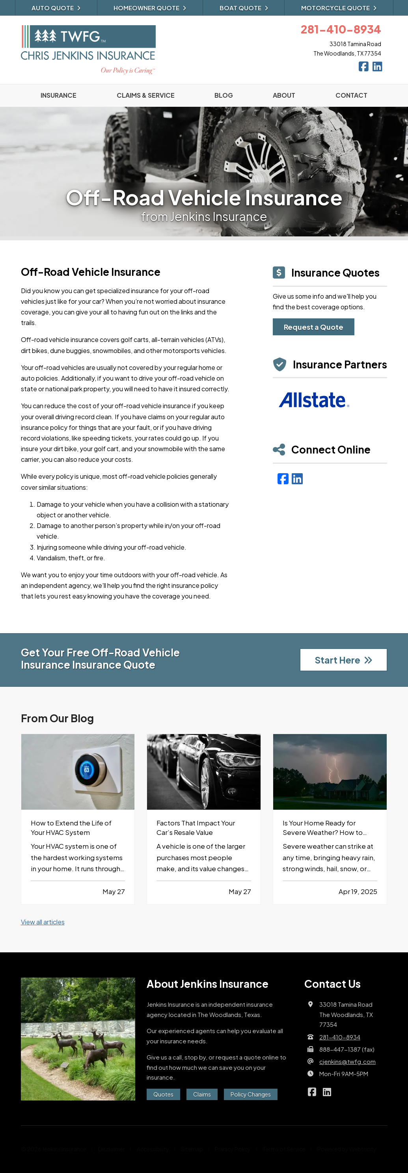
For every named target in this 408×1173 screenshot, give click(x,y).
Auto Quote (56, 7)
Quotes (163, 1094)
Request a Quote (313, 326)
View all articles (43, 922)
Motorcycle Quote (338, 7)
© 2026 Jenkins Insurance (53, 1149)
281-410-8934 (339, 1037)
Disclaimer (111, 1149)
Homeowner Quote (150, 7)
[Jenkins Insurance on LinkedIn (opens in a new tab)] (377, 67)
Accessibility (153, 1149)
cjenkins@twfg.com (347, 1061)
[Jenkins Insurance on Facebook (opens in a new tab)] (364, 67)
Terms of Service (284, 1149)
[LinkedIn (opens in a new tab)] (297, 478)
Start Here (344, 660)
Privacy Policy (233, 1149)
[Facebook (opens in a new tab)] (283, 478)
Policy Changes (251, 1094)
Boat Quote (244, 7)
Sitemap (192, 1149)
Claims (202, 1094)
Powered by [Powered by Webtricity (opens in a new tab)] (346, 1149)
